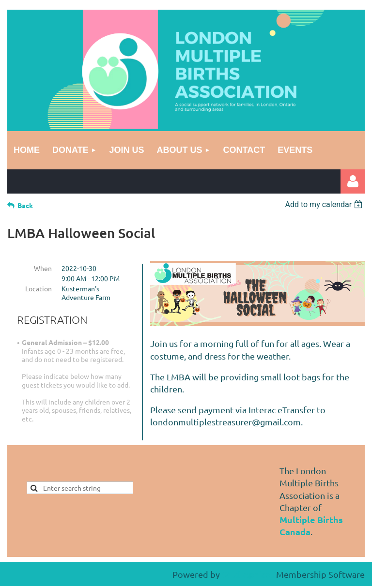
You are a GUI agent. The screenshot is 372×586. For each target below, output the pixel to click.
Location (38, 288)
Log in (353, 181)
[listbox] (325, 204)
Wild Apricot (248, 574)
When (43, 268)
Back (25, 205)
